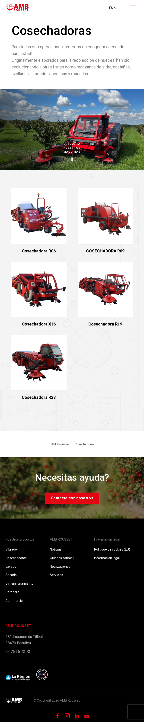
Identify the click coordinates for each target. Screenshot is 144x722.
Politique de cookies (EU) (112, 549)
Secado (11, 575)
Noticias (55, 549)
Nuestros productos (20, 539)
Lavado (11, 566)
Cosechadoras (16, 558)
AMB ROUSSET (61, 539)
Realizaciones (60, 566)
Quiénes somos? (62, 558)
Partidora (12, 592)
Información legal (107, 539)
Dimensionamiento (19, 583)
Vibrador (12, 549)
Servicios (56, 575)
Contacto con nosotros (72, 498)
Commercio (14, 601)
